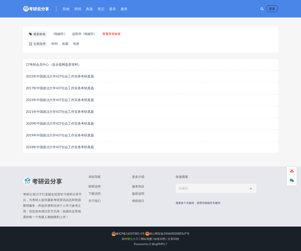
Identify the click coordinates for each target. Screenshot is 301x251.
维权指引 (138, 201)
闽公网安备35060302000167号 (167, 233)
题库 (112, 9)
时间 (55, 43)
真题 (89, 9)
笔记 (101, 9)
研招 (78, 9)
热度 (76, 43)
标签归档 (159, 239)
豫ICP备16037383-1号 (128, 233)
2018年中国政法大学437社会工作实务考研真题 (60, 147)
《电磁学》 (59, 34)
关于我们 (94, 201)
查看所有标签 (111, 34)
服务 (124, 9)
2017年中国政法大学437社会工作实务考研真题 (60, 88)
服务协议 (138, 186)
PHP (160, 244)
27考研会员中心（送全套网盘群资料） (53, 64)
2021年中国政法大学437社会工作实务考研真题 (60, 111)
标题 (65, 43)
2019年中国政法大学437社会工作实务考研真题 (60, 135)
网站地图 (146, 239)
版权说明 (138, 193)
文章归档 (173, 239)
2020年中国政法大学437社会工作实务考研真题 (60, 123)
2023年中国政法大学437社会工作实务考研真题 (60, 100)
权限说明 (94, 186)
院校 (66, 9)
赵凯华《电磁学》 (84, 34)
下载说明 (94, 193)
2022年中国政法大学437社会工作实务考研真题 (60, 76)
